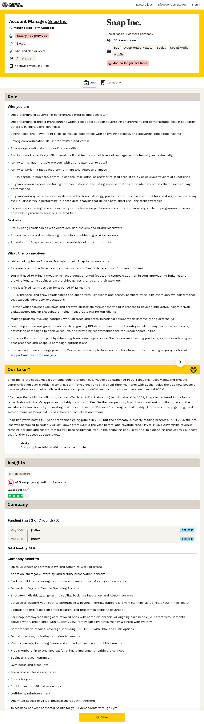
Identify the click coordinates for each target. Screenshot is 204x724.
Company (110, 82)
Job (89, 82)
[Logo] (12, 4)
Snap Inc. (57, 21)
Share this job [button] (20, 506)
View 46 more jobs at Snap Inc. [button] (59, 506)
